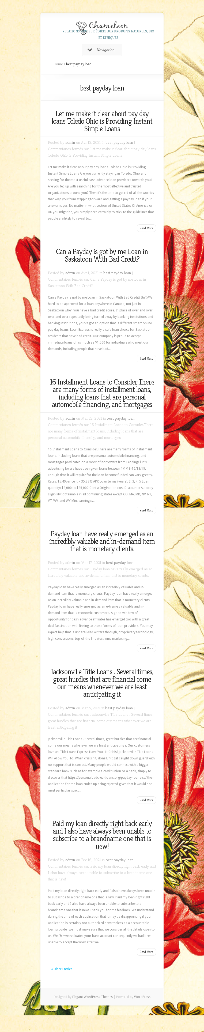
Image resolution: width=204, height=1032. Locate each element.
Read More (146, 228)
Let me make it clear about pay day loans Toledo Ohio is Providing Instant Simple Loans (102, 121)
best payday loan (119, 142)
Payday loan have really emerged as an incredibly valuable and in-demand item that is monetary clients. (102, 541)
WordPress (142, 997)
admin (70, 142)
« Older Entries (61, 969)
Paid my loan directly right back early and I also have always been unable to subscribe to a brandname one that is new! (102, 835)
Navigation (101, 50)
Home (58, 64)
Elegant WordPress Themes (92, 997)
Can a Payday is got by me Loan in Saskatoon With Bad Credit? (102, 255)
